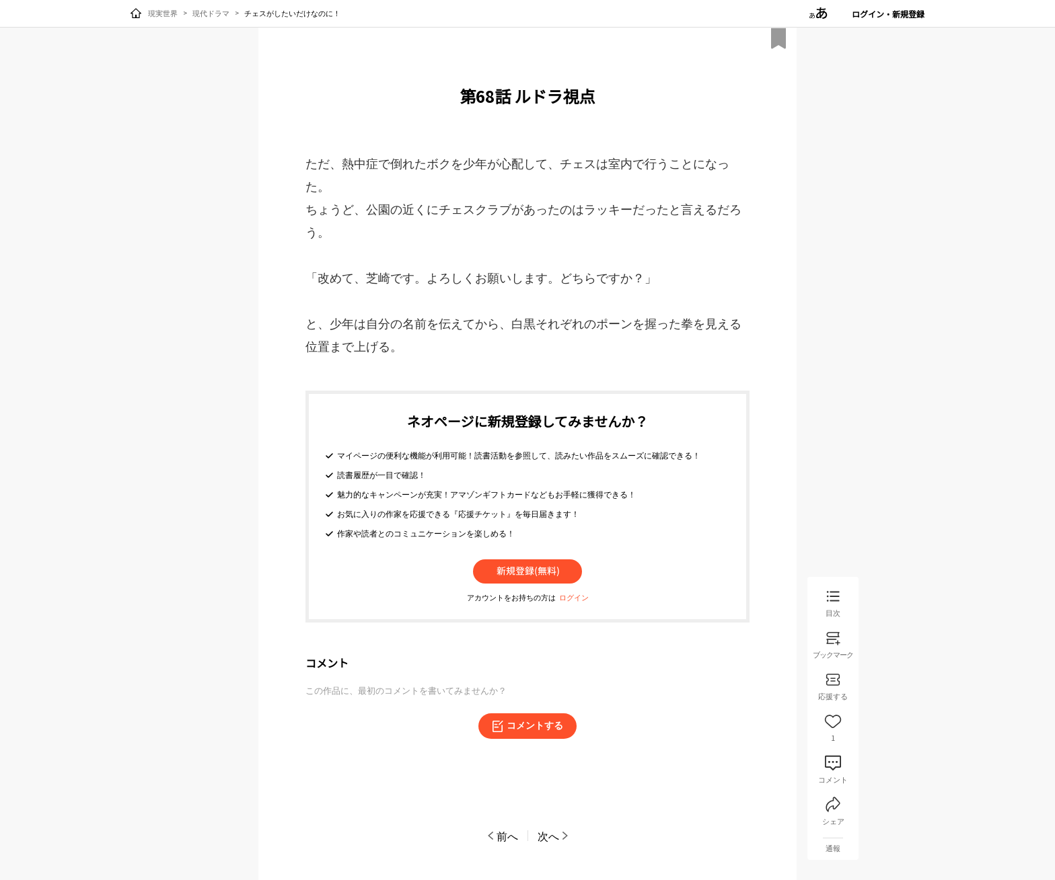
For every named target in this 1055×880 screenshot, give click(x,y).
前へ (502, 835)
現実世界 (163, 12)
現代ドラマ (210, 12)
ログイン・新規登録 (888, 13)
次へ (554, 835)
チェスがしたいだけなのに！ (292, 12)
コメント (327, 663)
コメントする (527, 726)
